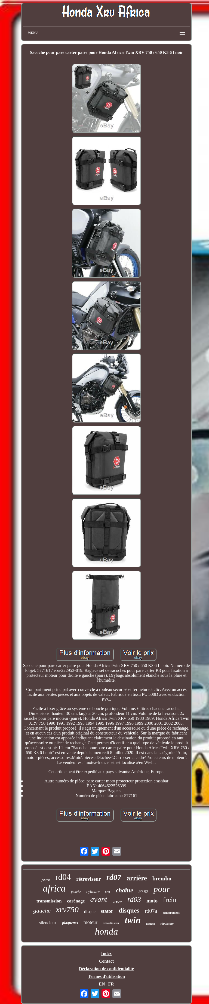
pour (161, 889)
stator (107, 911)
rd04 (63, 877)
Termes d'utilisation (106, 976)
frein (169, 900)
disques (129, 910)
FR (111, 984)
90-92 (143, 891)
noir (107, 892)
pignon (150, 923)
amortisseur (111, 923)
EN (102, 984)
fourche (76, 892)
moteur (90, 922)
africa (54, 888)
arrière (137, 878)
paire (45, 880)
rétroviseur (88, 879)
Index (106, 953)
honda (106, 931)
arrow (117, 901)
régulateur (167, 923)
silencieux (48, 922)
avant (98, 899)
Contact (106, 961)
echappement (170, 912)
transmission (49, 901)
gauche (42, 910)
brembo (161, 878)
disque (90, 911)
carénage (76, 901)
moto (152, 901)
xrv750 (67, 909)
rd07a (151, 911)
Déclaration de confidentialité (106, 968)
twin (133, 920)
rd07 (113, 877)
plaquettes (70, 923)
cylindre (93, 891)
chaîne (124, 890)
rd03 (134, 899)
